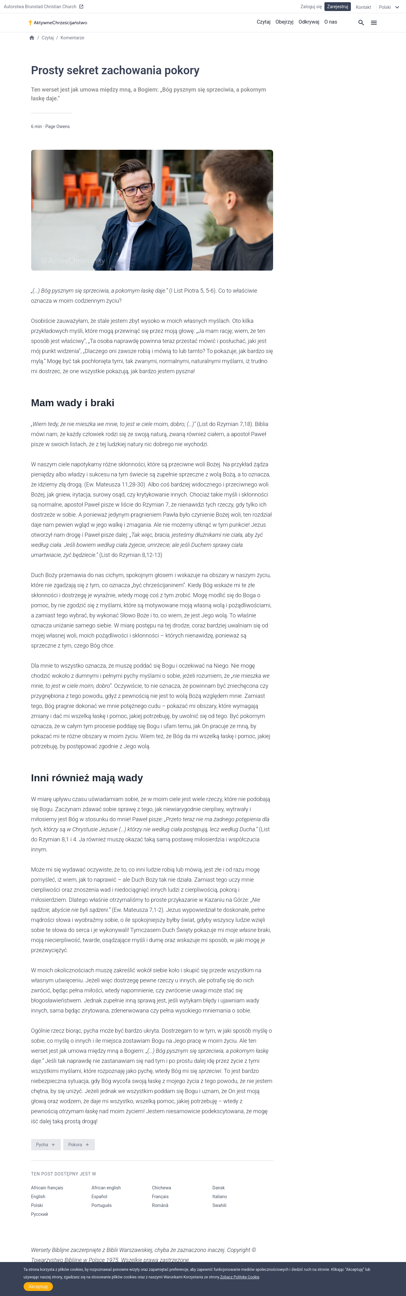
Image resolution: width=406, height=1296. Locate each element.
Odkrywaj (309, 22)
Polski (37, 1205)
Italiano (220, 1196)
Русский (39, 1214)
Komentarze (72, 37)
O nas (330, 22)
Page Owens (57, 126)
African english (106, 1187)
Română (160, 1205)
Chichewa (161, 1187)
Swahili (219, 1205)
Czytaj (264, 22)
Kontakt (363, 6)
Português (102, 1205)
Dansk (219, 1187)
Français (160, 1196)
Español (99, 1196)
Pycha (42, 1144)
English (38, 1196)
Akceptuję (38, 1286)
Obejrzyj (285, 22)
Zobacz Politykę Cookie (239, 1277)
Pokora (75, 1144)
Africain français (47, 1187)
